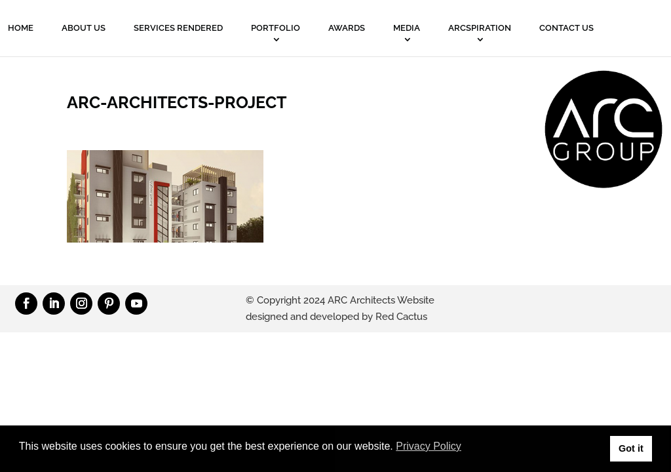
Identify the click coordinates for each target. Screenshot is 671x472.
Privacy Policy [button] (428, 446)
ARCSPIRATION (479, 28)
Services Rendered (178, 28)
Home (20, 28)
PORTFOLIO (275, 28)
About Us (83, 28)
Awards (346, 28)
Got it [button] (631, 448)
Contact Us (566, 28)
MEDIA (406, 28)
